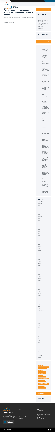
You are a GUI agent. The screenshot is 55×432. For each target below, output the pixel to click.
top (38, 353)
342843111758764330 (41, 26)
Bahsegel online (40, 28)
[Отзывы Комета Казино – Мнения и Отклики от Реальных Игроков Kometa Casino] (39, 123)
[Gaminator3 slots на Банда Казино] (39, 78)
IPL (38, 321)
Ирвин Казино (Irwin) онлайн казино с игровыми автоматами (45, 51)
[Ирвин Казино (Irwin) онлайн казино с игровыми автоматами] (39, 51)
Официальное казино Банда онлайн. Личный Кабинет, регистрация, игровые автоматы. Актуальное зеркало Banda (45, 91)
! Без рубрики (40, 201)
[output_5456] (39, 181)
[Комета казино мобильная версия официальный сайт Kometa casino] (39, 129)
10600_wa (39, 235)
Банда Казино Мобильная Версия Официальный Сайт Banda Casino (45, 153)
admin (6, 8)
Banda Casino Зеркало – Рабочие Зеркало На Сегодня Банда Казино (45, 141)
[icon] (42, 0)
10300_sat (39, 222)
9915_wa (39, 293)
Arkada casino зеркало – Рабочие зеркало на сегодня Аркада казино (45, 70)
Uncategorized (40, 355)
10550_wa (39, 233)
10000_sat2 (40, 207)
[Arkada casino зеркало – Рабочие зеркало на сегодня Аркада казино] (39, 70)
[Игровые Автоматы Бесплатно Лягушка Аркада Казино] (39, 65)
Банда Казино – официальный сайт (45, 102)
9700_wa (39, 272)
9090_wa (39, 250)
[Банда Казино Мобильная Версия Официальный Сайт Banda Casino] (39, 153)
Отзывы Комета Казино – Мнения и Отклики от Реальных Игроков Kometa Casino (45, 123)
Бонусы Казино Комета (44, 178)
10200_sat (39, 218)
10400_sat (39, 229)
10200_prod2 (40, 216)
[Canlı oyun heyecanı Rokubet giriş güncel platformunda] (39, 192)
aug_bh (39, 299)
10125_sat (39, 212)
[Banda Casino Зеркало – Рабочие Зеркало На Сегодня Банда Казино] (39, 141)
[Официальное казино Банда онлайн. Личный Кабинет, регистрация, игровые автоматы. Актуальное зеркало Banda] (39, 91)
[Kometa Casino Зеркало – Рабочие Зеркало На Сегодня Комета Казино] (39, 173)
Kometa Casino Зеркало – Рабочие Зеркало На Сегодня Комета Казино (45, 173)
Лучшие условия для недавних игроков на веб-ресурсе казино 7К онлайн (18, 12)
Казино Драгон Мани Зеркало (45, 113)
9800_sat (39, 280)
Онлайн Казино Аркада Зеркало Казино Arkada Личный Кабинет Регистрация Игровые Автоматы (45, 58)
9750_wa (39, 276)
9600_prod (39, 261)
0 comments (10, 8)
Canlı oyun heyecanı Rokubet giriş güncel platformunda (45, 192)
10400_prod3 (40, 227)
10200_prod (40, 214)
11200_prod (40, 244)
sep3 (39, 342)
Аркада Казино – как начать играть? (45, 75)
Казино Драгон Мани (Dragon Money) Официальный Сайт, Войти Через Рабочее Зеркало (45, 107)
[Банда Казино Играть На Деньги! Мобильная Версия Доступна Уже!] (39, 135)
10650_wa (39, 237)
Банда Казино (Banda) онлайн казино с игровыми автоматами (45, 83)
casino (39, 308)
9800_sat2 (39, 282)
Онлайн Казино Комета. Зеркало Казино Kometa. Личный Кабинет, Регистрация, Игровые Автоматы (45, 166)
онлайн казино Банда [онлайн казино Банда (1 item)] (42, 386)
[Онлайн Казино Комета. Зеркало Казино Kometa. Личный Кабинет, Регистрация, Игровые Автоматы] (39, 166)
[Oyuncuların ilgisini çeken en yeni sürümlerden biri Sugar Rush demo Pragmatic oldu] (39, 187)
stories (39, 349)
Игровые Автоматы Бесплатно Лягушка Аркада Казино (45, 64)
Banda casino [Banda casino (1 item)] (41, 365)
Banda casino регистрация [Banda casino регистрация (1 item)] (42, 368)
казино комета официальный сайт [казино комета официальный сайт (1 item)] (43, 384)
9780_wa (39, 278)
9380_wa (39, 257)
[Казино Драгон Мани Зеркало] (39, 113)
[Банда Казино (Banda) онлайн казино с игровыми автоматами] (39, 83)
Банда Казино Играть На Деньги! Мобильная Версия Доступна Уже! (45, 135)
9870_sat (39, 289)
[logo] (6, 3)
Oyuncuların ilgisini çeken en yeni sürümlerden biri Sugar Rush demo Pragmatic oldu (43, 20)
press (39, 329)
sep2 (39, 340)
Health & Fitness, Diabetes (42, 317)
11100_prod (40, 242)
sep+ (39, 336)
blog (39, 306)
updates (39, 357)
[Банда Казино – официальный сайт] (39, 102)
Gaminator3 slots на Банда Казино (45, 78)
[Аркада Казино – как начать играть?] (39, 75)
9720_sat (39, 274)
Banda (39, 302)
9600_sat (39, 265)
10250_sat (39, 220)
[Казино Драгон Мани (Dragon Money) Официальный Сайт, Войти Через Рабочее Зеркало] (39, 107)
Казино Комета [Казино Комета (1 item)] (41, 375)
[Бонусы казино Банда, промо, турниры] (39, 117)
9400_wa (39, 259)
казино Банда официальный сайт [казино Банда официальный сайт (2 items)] (43, 378)
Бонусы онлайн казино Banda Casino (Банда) (45, 97)
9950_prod (39, 295)
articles (39, 297)
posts (39, 327)
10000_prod (40, 203)
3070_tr (39, 248)
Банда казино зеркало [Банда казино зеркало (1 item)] (42, 373)
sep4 (39, 344)
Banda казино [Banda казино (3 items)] (41, 370)
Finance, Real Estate (41, 310)
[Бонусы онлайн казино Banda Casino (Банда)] (39, 98)
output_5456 (40, 17)
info (38, 319)
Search (49, 9)
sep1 (39, 338)
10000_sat (39, 205)
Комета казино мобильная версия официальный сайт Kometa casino (45, 129)
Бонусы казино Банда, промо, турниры (44, 117)
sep (38, 334)
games (39, 314)
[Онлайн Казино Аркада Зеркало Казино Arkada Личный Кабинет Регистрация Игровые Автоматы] (39, 58)
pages (39, 325)
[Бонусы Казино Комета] (39, 178)
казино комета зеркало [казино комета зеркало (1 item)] (42, 381)
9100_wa (39, 252)
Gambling (39, 312)
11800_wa (39, 246)
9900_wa (39, 291)
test (38, 351)
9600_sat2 (39, 267)
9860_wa (39, 287)
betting (39, 304)
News (39, 323)
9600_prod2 (40, 263)
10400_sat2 (40, 231)
